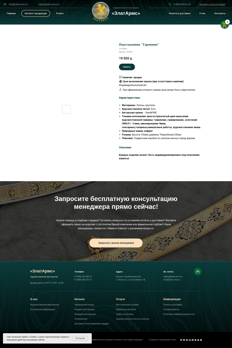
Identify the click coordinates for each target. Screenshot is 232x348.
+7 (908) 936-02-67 (83, 279)
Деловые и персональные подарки (92, 323)
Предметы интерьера (85, 314)
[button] (212, 4)
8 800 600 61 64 (182, 4)
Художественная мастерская (44, 304)
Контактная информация (42, 309)
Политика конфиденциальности (179, 314)
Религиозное (81, 319)
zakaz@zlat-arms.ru (49, 4)
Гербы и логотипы (124, 314)
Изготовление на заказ (127, 304)
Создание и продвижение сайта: (163, 340)
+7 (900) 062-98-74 (83, 276)
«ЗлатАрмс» (42, 271)
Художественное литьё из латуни (132, 319)
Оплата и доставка (172, 304)
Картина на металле (126, 309)
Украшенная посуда (84, 304)
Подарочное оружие (85, 309)
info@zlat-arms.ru (18, 4)
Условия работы (171, 309)
